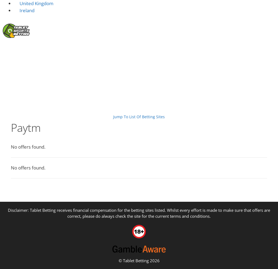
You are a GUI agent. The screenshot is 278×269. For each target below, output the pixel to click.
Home (38, 50)
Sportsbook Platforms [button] (157, 50)
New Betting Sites (71, 50)
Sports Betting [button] (258, 50)
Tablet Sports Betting (22, 85)
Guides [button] (265, 70)
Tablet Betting (136, 260)
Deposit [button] (112, 50)
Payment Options (60, 85)
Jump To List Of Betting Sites (139, 116)
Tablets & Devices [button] (211, 50)
